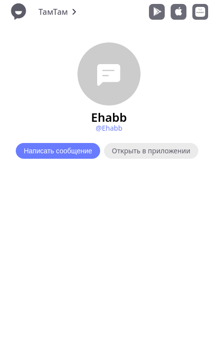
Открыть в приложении (151, 150)
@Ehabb (109, 128)
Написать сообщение (58, 151)
